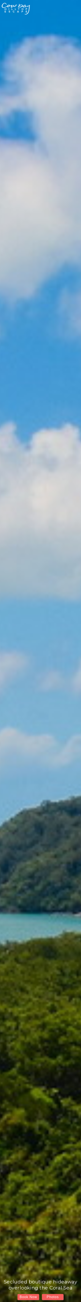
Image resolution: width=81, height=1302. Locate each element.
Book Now (28, 1297)
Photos (53, 1297)
